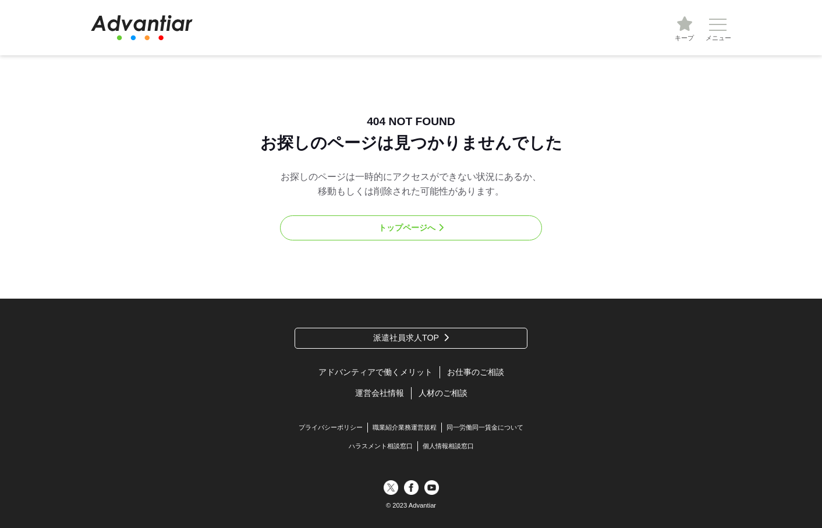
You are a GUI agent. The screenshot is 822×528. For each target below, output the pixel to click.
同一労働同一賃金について (485, 427)
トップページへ (406, 227)
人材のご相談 (443, 393)
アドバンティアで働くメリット (375, 372)
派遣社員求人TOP (406, 337)
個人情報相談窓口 (448, 445)
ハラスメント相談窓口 (381, 445)
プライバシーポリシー (331, 427)
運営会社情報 (379, 393)
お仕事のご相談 (475, 372)
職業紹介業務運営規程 (405, 427)
